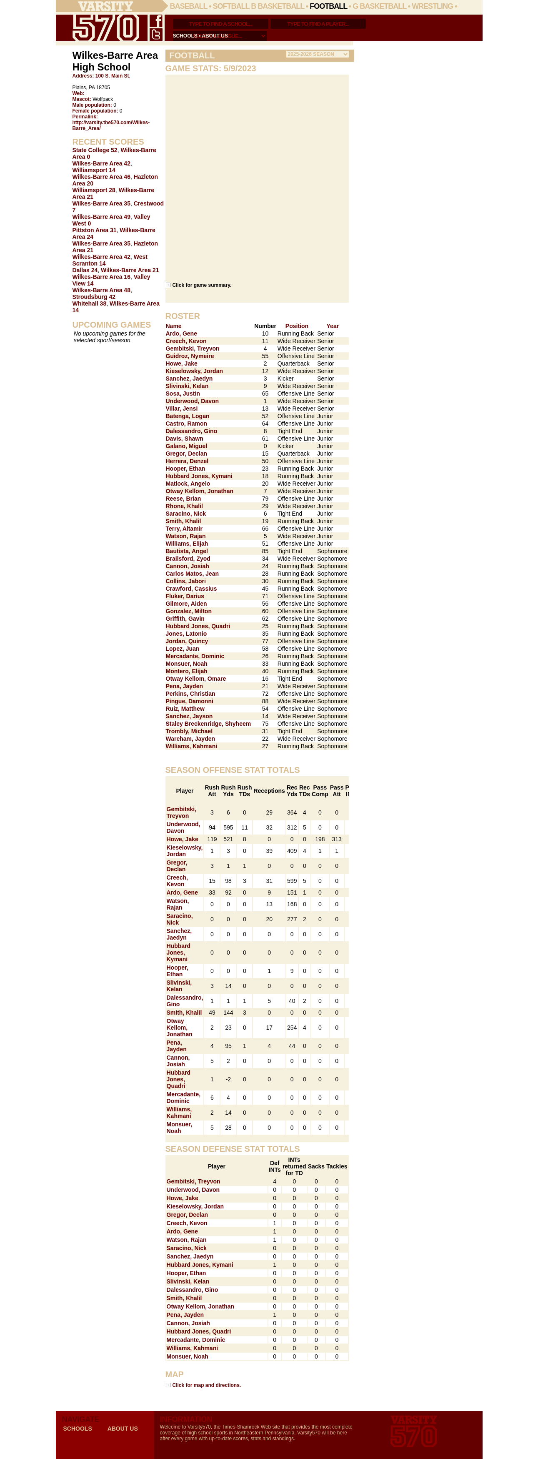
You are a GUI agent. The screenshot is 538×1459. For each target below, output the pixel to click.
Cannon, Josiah (187, 566)
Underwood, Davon (192, 401)
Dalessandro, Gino (192, 431)
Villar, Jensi (182, 408)
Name (174, 326)
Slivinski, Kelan (187, 386)
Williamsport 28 (94, 190)
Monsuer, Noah (187, 663)
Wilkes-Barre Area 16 (101, 276)
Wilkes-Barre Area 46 (101, 176)
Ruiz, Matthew (185, 708)
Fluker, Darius (185, 596)
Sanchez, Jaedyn (189, 378)
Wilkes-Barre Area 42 (101, 163)
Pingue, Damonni (189, 701)
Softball (231, 6)
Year (333, 326)
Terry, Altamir (184, 528)
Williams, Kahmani (192, 746)
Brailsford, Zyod (188, 558)
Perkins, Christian (190, 693)
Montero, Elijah (187, 671)
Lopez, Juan (183, 648)
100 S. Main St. (112, 76)
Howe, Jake (182, 363)
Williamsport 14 (94, 170)
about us (215, 36)
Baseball (189, 6)
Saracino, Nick (186, 513)
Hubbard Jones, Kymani (199, 476)
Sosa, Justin (183, 393)
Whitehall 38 (90, 303)
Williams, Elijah (187, 543)
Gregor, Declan (187, 453)
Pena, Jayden (184, 686)
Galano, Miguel (187, 446)
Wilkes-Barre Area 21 (130, 270)
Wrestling (432, 6)
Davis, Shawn (184, 438)
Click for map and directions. (207, 1385)
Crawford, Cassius (191, 588)
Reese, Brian (183, 498)
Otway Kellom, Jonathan (200, 491)
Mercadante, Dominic (195, 656)
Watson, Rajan (186, 536)
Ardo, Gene (181, 333)
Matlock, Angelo (188, 483)
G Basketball (379, 6)
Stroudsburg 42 (94, 296)
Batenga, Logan (188, 416)
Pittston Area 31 (95, 230)
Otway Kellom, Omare (196, 678)
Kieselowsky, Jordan (194, 371)
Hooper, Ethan (185, 468)
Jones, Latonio (186, 633)
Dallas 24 (85, 270)
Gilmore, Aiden (186, 603)
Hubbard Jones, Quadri (198, 626)
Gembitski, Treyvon (193, 348)
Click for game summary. (202, 285)
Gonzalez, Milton (189, 611)
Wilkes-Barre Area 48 (101, 290)
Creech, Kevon (186, 341)
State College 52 (95, 150)
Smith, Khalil (183, 521)
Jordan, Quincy (187, 641)
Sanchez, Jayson (189, 716)
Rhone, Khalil (184, 506)
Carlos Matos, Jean (192, 573)
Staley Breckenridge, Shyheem (208, 723)
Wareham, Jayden (190, 738)
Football (328, 6)
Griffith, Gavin (185, 618)
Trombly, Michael (189, 731)
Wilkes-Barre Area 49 (101, 216)
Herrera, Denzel (187, 461)
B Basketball (277, 6)
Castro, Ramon (187, 423)
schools (185, 36)
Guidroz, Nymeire (190, 356)
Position (296, 326)
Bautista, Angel (187, 551)
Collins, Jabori (186, 581)
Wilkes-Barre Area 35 (101, 203)
